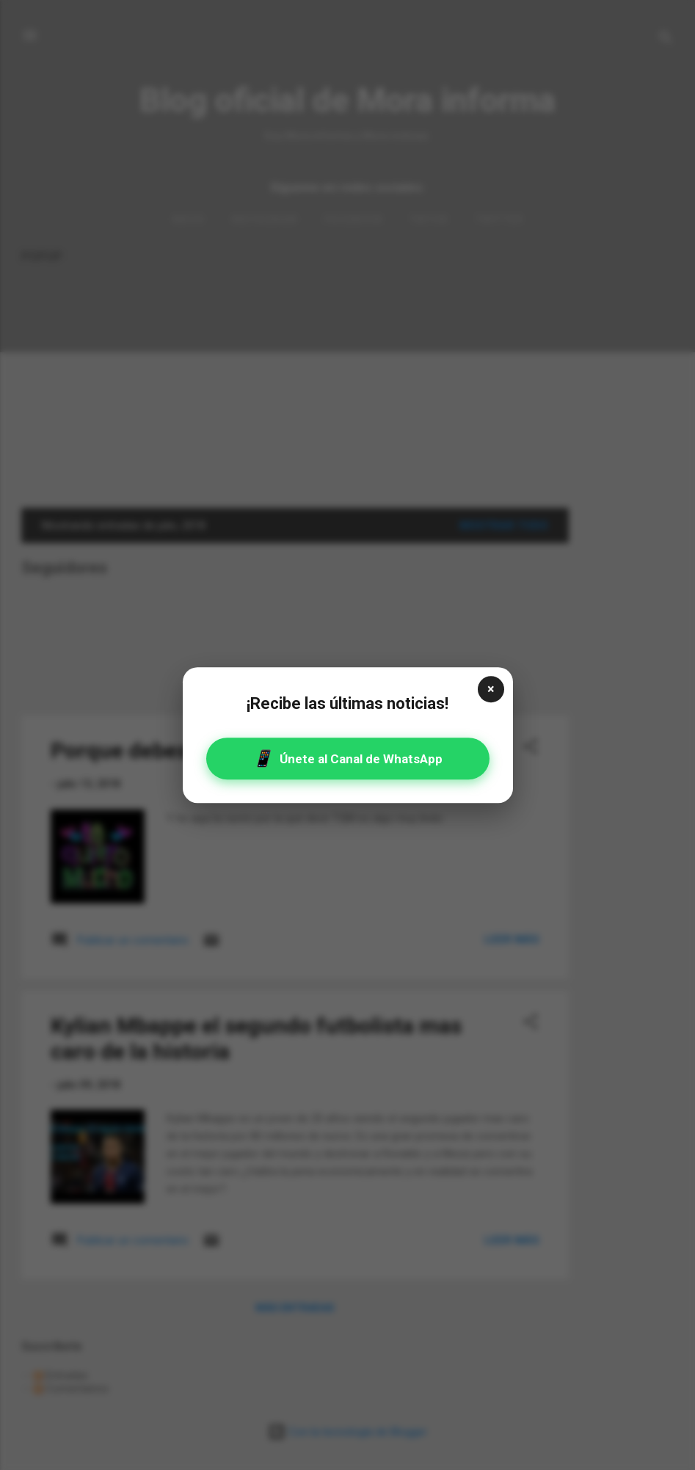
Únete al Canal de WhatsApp (347, 758)
